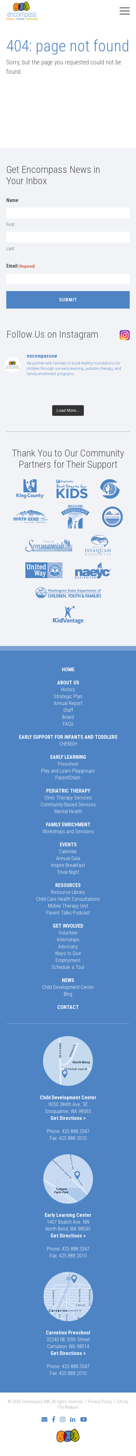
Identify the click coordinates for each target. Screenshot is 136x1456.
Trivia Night (68, 872)
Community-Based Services (68, 805)
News (68, 980)
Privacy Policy (100, 1401)
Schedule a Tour (68, 967)
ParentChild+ (68, 778)
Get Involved (68, 926)
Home (68, 670)
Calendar (68, 851)
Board (68, 717)
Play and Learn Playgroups (68, 771)
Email (20, 266)
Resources (68, 885)
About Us (68, 683)
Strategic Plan (68, 696)
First (10, 224)
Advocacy (68, 947)
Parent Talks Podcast (68, 913)
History (68, 690)
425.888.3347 (76, 1131)
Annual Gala (68, 858)
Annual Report (68, 703)
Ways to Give (68, 953)
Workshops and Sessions (68, 831)
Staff (68, 710)
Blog (68, 994)
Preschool (68, 764)
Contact (68, 1007)
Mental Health (68, 811)
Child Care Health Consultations (68, 899)
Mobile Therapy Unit (68, 906)
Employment (68, 960)
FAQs (68, 724)
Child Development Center (68, 987)
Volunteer (68, 933)
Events (68, 845)
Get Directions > (68, 1118)
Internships (68, 940)
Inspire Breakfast (68, 865)
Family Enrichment (68, 825)
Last (10, 248)
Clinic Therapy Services (68, 798)
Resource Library (68, 892)
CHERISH (68, 744)
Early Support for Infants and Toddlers (68, 737)
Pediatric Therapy (68, 791)
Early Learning (68, 757)
